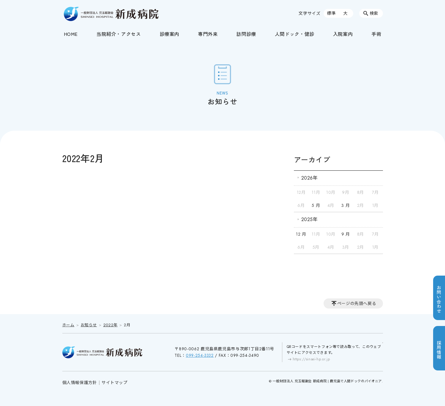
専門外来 (208, 33)
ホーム (68, 325)
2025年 (309, 219)
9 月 (345, 234)
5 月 (316, 205)
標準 (331, 13)
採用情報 (439, 350)
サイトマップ (115, 383)
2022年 (110, 325)
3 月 (345, 205)
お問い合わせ (439, 299)
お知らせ (89, 325)
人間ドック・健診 (294, 33)
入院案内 (343, 33)
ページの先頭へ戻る (356, 303)
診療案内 (170, 33)
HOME (71, 33)
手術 (376, 33)
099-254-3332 (200, 355)
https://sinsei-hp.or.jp (311, 359)
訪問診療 (246, 33)
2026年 (309, 178)
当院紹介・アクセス (118, 33)
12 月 (301, 234)
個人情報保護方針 (79, 383)
